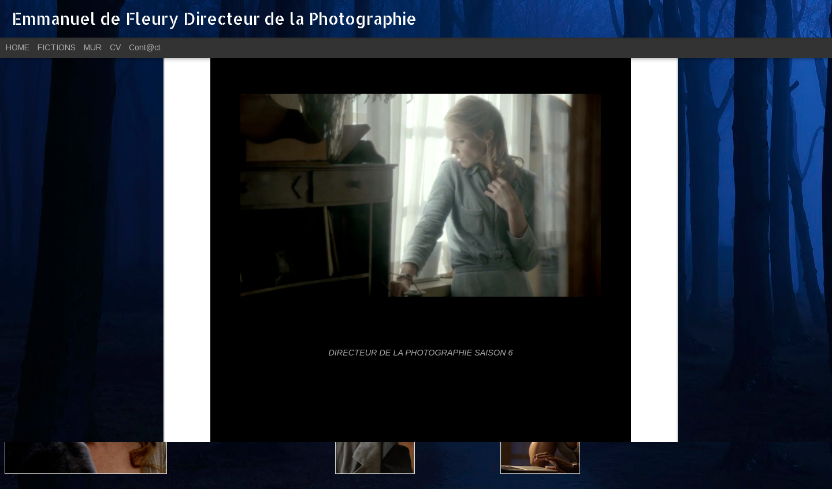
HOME (17, 47)
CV (115, 47)
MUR (93, 47)
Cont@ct (145, 47)
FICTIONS (57, 47)
